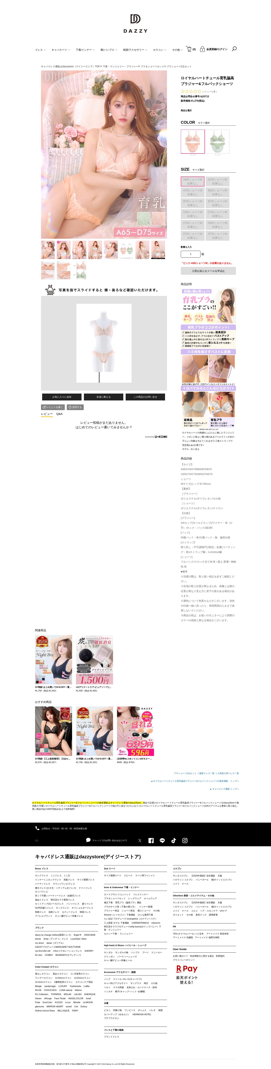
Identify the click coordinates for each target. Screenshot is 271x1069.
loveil (88, 998)
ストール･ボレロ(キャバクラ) (127, 979)
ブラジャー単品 (111, 910)
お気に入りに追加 (61, 397)
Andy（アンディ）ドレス (56, 939)
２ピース (128, 875)
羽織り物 (117, 1010)
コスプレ (177, 868)
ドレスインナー (140, 894)
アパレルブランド (43, 916)
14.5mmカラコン (82, 978)
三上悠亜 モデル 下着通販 (116, 923)
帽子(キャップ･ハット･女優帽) (130, 991)
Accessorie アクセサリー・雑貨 (120, 972)
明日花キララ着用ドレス (62, 900)
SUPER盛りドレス (44, 908)
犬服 (220, 875)
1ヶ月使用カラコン (80, 974)
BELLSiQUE (64, 1010)
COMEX (49, 955)
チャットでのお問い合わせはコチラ (106, 840)
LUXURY (62, 986)
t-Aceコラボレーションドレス (67, 951)
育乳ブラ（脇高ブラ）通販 (128, 902)
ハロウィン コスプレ (183, 879)
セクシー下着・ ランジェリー (118, 933)
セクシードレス (69, 912)
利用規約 (220, 956)
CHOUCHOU (50, 990)
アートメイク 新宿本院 (217, 933)
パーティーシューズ (127, 956)
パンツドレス (72, 904)
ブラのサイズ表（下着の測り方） (120, 906)
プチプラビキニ (111, 1018)
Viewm (38, 998)
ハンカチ (108, 991)
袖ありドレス (41, 900)
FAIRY (75, 1010)
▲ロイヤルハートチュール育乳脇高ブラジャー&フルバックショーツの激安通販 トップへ (195, 781)
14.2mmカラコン (43, 982)
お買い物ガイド (180, 956)
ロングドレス (41, 875)
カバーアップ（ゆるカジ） (117, 1014)
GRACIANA (89, 935)
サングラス (135, 983)
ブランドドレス (111, 1036)
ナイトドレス (85, 888)
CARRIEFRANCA (140, 923)
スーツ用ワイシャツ (145, 875)
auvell (69, 1006)
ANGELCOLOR (75, 998)
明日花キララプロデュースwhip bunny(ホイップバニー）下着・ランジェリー (132, 928)
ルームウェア (150, 898)
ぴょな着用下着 (145, 915)
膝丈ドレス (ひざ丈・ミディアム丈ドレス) (55, 888)
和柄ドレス (40, 912)
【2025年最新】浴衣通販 (203, 875)
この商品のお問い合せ (145, 397)
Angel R (77, 935)
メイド (176, 884)
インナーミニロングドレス (48, 879)
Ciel (76, 1006)
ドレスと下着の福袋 (113, 1030)
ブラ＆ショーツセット (115, 898)
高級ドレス (69, 879)
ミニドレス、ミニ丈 (60, 875)
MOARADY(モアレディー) (68, 955)
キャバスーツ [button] (61, 49)
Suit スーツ (109, 868)
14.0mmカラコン (63, 978)
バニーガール (202, 879)
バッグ (107, 979)
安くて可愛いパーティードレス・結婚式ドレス (58, 895)
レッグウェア (134, 898)
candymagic (50, 986)
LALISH (78, 994)
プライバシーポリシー (184, 960)
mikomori (155, 923)
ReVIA (38, 990)
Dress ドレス (41, 868)
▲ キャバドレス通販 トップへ (224, 789)
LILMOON (88, 1002)
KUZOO (59, 1002)
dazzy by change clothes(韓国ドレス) (53, 935)
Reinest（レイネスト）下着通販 (119, 915)
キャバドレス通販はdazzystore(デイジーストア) (88, 856)
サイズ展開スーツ (112, 875)
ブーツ (145, 952)
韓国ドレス (85, 912)
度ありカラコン (60, 974)
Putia (37, 1002)
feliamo (78, 990)
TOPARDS (56, 994)
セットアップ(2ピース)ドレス (49, 904)
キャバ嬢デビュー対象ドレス (69, 916)
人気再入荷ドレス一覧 (228, 773)
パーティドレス (42, 884)
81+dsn (38, 955)
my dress (39, 943)
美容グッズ (201, 915)
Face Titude (60, 998)
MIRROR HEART (55, 1006)
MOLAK (67, 994)
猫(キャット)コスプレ (221, 879)
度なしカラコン (42, 974)
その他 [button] (177, 49)
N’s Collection (41, 994)
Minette (76, 1002)
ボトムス (142, 1010)
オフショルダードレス (82, 908)
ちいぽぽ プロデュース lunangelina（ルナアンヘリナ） (130, 918)
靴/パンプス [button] (109, 49)
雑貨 (160, 1010)
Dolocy (84, 1006)
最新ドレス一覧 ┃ (208, 773)
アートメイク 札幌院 (183, 937)
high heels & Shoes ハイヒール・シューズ (125, 945)
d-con (68, 1002)
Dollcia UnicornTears (45, 1010)
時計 (146, 983)
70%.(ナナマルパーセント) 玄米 (188, 933)
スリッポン (109, 956)
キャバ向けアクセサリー (116, 983)
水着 (106, 1003)
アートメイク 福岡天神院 (207, 937)
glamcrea (39, 1006)
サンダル (108, 952)
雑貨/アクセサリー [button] (135, 49)
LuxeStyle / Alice (79, 939)
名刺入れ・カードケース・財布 (142, 987)
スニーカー (156, 952)
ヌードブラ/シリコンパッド (117, 894)
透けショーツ (143, 910)
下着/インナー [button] (85, 49)
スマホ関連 (118, 987)
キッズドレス (62, 908)
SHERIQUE (89, 994)
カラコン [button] (159, 49)
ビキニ (107, 1010)
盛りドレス (87, 904)
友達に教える (104, 397)
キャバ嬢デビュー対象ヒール (118, 960)
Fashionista (75, 986)
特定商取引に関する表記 (202, 956)
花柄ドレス (53, 912)
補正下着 (108, 902)
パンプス (135, 952)
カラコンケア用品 (84, 982)
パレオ (152, 1010)
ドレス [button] (40, 49)
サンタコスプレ (180, 875)
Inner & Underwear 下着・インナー (121, 887)
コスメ (194, 911)
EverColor (47, 1002)
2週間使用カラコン (63, 982)
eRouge (48, 998)
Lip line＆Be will (42, 951)
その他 (156, 910)
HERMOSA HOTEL (142, 1014)
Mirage (38, 986)
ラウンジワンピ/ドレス (64, 884)
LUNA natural (65, 990)
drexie (38, 939)
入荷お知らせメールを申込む (208, 270)
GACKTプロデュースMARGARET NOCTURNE (58, 947)
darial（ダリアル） (55, 943)
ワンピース (129, 1010)
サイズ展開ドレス (86, 879)
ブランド (39, 928)
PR (174, 926)
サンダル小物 (121, 952)
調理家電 (213, 915)
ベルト (107, 987)
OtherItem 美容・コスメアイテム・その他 (193, 895)
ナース (185, 884)
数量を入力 (186, 247)
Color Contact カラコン (47, 967)
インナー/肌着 (146, 906)
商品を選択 (186, 110)
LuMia (86, 986)
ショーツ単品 (128, 910)
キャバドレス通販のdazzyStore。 (126, 803)
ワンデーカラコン (43, 978)
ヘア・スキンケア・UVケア (213, 911)
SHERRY (89, 951)
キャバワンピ (41, 891)
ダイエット (178, 915)
